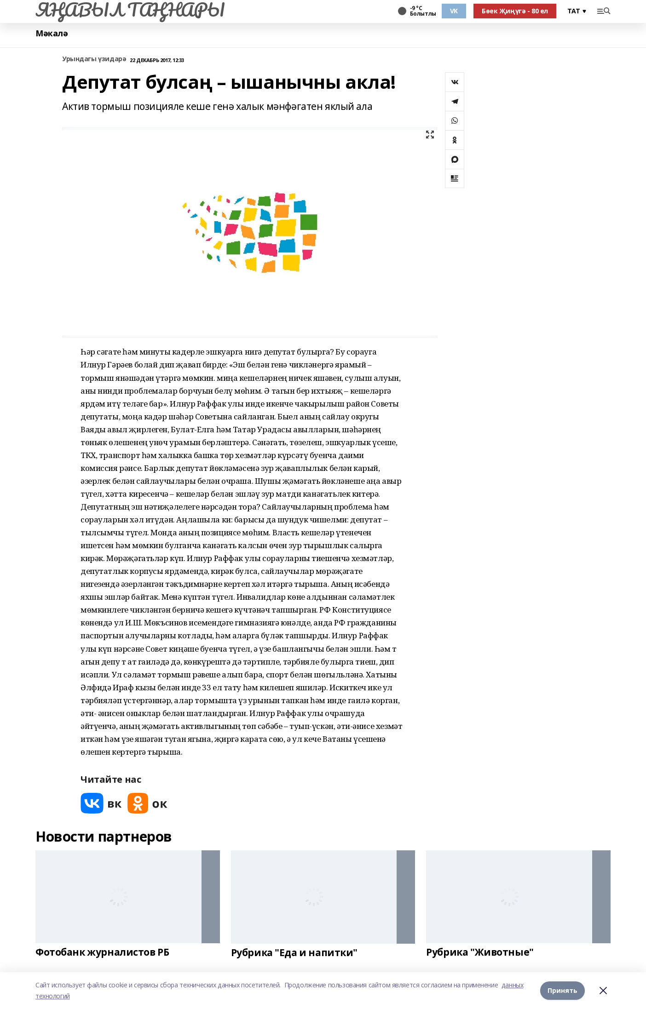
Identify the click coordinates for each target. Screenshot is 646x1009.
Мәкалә (51, 33)
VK (454, 10)
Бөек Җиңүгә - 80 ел (515, 10)
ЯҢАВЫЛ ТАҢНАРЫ (130, 9)
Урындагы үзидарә (94, 59)
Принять (562, 990)
